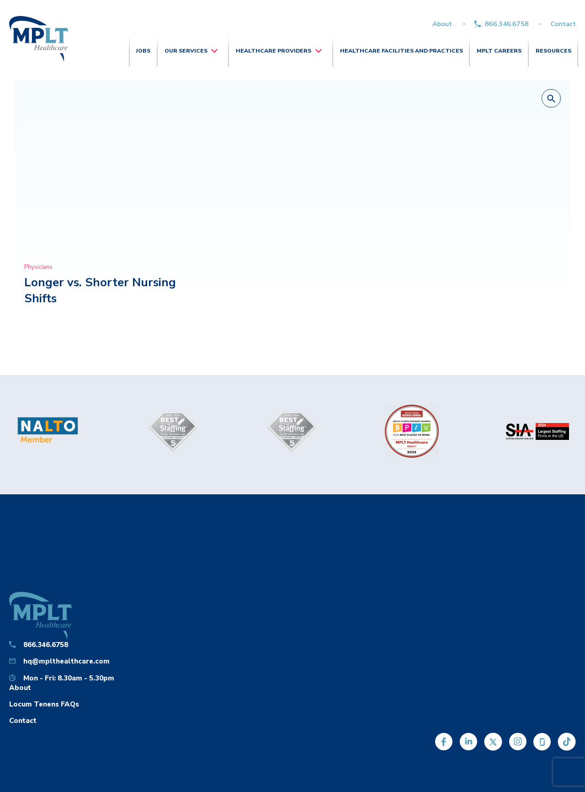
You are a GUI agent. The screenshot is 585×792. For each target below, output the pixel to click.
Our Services (186, 50)
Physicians (38, 267)
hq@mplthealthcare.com (66, 661)
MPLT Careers (499, 50)
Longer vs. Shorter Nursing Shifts (100, 290)
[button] (551, 99)
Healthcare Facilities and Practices (401, 50)
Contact (563, 23)
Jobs (143, 50)
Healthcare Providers (273, 50)
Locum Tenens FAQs (44, 704)
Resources (553, 50)
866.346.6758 (507, 23)
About (442, 23)
